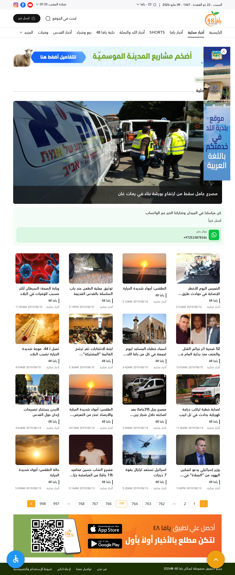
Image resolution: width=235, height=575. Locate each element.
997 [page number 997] (56, 503)
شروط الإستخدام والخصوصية (32, 569)
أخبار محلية (196, 32)
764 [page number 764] (135, 503)
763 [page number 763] (148, 503)
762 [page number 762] (162, 503)
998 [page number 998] (43, 503)
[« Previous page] (204, 503)
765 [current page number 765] (120, 504)
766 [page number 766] (108, 503)
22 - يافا (148, 4)
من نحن (102, 569)
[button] (224, 52)
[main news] (117, 152)
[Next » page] (31, 503)
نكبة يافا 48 (105, 32)
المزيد (28, 32)
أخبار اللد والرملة (132, 32)
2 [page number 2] (185, 503)
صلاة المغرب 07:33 (52, 4)
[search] (61, 18)
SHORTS (157, 32)
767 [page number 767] (95, 503)
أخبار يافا (176, 32)
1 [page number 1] (194, 503)
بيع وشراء (84, 32)
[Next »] (31, 503)
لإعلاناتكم (64, 569)
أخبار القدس (62, 32)
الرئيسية (215, 32)
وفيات (43, 32)
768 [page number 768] (81, 503)
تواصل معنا (84, 569)
